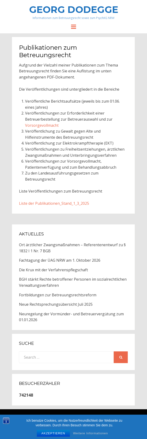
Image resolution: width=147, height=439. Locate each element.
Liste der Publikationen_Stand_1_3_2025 (54, 203)
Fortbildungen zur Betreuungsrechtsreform (57, 295)
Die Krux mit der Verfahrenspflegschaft (53, 269)
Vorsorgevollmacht (42, 125)
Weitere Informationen (90, 433)
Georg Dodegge (73, 9)
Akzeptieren (53, 433)
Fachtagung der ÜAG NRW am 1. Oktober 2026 (59, 260)
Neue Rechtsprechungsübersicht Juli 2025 (56, 304)
